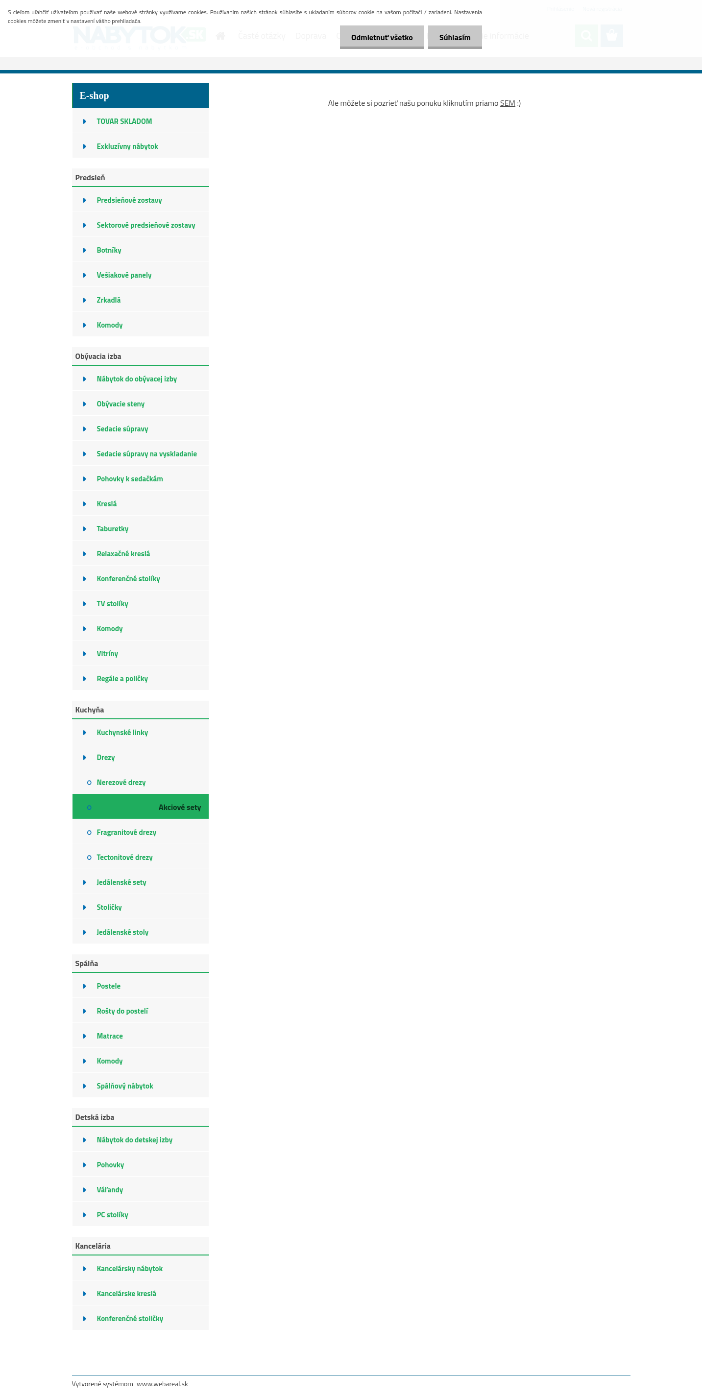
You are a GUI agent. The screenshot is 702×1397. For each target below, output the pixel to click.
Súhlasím (454, 37)
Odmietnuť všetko (379, 37)
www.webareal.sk (162, 1383)
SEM (507, 103)
